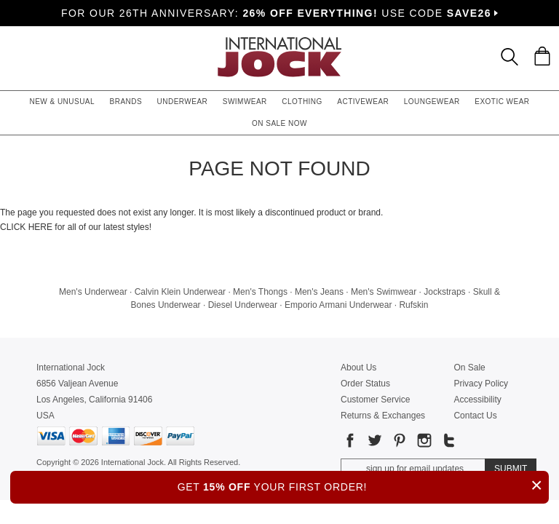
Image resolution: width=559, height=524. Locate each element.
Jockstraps (444, 292)
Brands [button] (126, 102)
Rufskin (413, 305)
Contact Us (474, 415)
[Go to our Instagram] (423, 442)
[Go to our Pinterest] (398, 442)
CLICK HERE (26, 227)
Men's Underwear (93, 292)
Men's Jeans (319, 292)
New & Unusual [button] (62, 102)
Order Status (365, 383)
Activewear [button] (363, 102)
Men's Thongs (260, 292)
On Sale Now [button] (279, 123)
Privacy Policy (480, 383)
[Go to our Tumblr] (447, 442)
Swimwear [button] (245, 102)
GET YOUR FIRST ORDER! (363, 485)
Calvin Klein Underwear (180, 292)
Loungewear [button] (432, 102)
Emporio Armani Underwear (338, 305)
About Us (358, 367)
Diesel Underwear (242, 305)
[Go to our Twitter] (373, 442)
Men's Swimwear (383, 292)
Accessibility (477, 399)
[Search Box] (509, 57)
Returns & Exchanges (383, 415)
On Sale (469, 367)
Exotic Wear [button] (502, 102)
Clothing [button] (302, 102)
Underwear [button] (182, 102)
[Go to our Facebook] (350, 442)
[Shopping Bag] (542, 56)
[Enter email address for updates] (413, 468)
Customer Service (375, 399)
